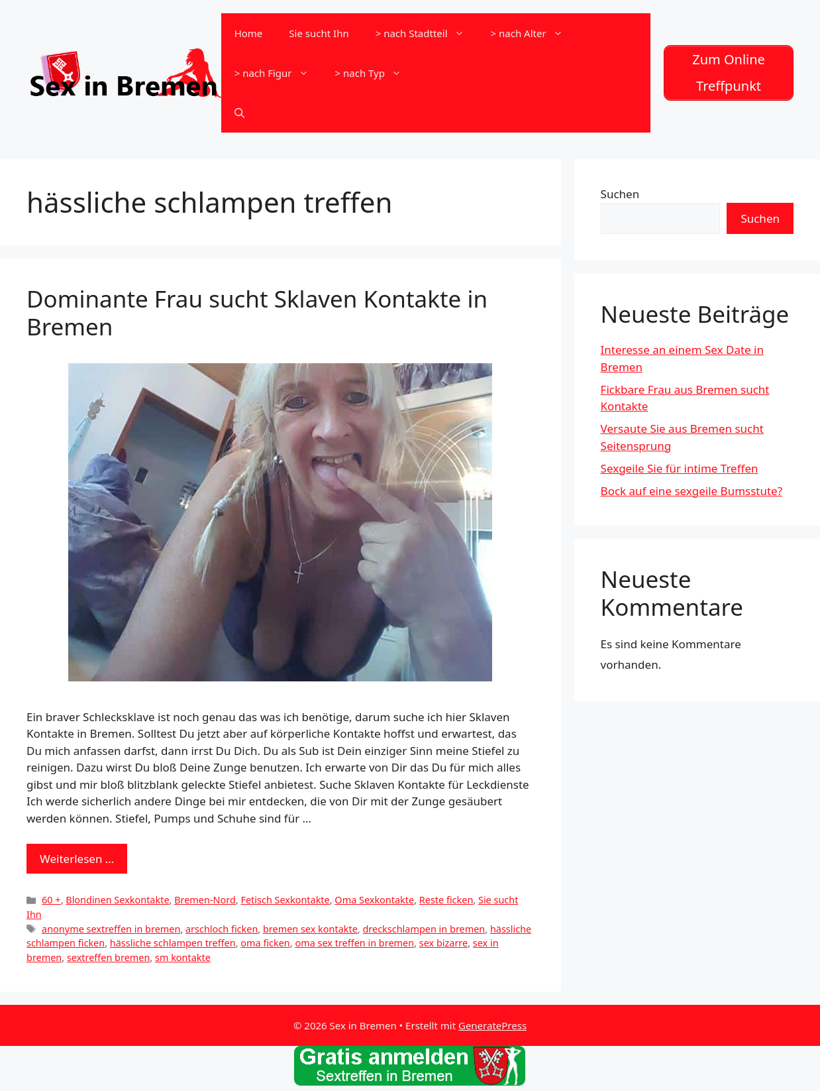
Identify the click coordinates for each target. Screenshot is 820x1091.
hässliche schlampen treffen (173, 943)
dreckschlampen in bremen (423, 929)
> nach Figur (278, 73)
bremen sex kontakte (310, 929)
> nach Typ (375, 73)
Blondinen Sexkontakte (117, 899)
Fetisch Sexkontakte (284, 899)
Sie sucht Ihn (318, 33)
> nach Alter (533, 33)
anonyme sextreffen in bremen (111, 929)
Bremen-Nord (205, 899)
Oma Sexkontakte (374, 899)
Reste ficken (446, 899)
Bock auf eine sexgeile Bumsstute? (691, 490)
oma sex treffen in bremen (354, 943)
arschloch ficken (221, 929)
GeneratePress (492, 1025)
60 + (51, 899)
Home (248, 33)
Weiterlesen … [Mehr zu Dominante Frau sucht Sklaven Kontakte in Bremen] (77, 858)
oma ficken (264, 943)
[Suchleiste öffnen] (239, 113)
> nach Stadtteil (427, 33)
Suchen (620, 193)
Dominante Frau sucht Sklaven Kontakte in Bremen (256, 312)
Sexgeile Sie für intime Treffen (679, 468)
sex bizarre (443, 943)
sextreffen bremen (108, 957)
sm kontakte (183, 957)
